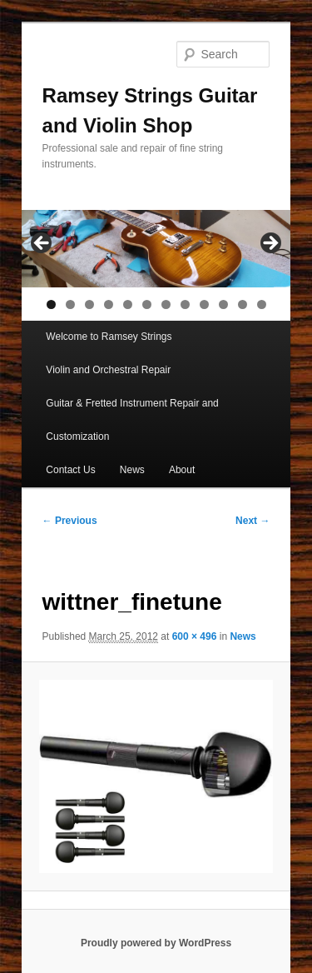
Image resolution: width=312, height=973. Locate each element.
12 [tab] (261, 304)
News (132, 470)
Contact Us (70, 470)
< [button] (42, 244)
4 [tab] (108, 304)
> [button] (269, 244)
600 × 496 (194, 636)
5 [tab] (127, 304)
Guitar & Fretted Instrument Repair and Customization (132, 419)
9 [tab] (204, 304)
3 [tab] (89, 304)
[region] (156, 248)
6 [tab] (146, 304)
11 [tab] (242, 304)
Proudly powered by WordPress (156, 943)
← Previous (69, 520)
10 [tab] (223, 304)
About (182, 470)
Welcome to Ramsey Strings (108, 336)
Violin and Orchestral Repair (108, 370)
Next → (252, 520)
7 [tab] (166, 304)
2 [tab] (70, 304)
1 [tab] (51, 304)
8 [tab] (185, 304)
